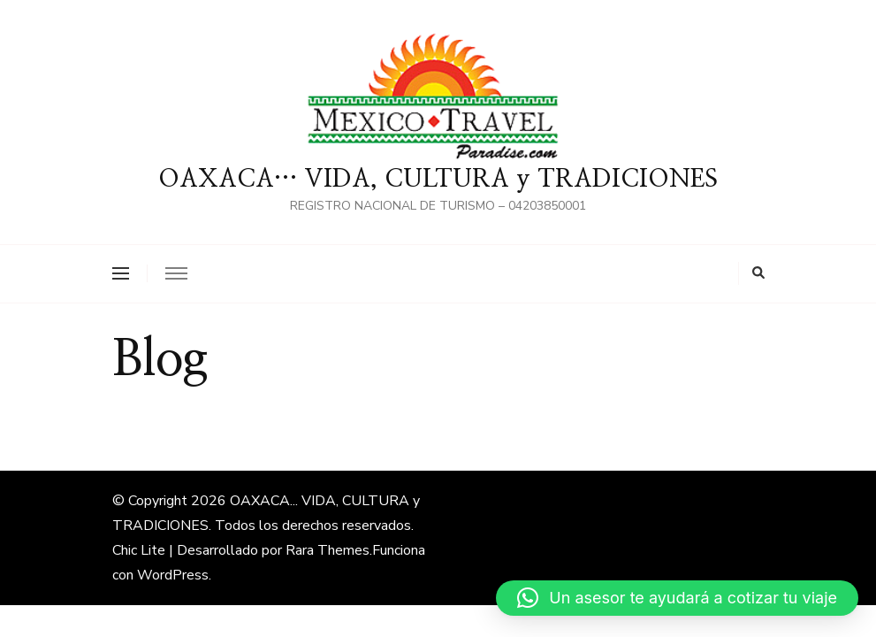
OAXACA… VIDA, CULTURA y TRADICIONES (438, 179)
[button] (677, 598)
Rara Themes (327, 550)
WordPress (173, 575)
